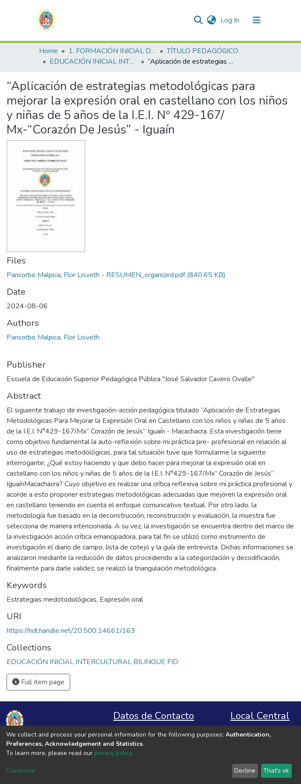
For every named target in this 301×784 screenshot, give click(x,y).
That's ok (276, 770)
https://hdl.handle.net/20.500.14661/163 (71, 631)
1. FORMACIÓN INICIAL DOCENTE (112, 51)
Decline (244, 770)
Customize (20, 770)
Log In (230, 20)
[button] (211, 20)
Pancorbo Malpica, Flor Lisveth (53, 337)
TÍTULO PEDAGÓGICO (202, 51)
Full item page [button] (38, 682)
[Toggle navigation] (256, 20)
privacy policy (113, 753)
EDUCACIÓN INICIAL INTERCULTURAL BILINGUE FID (93, 61)
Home (48, 51)
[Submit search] (198, 20)
